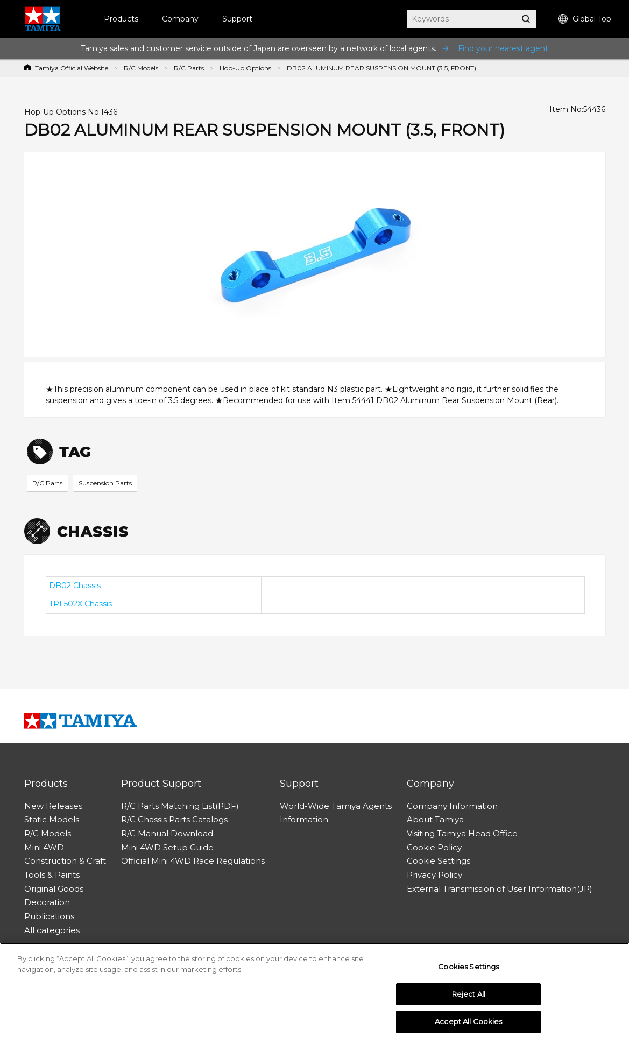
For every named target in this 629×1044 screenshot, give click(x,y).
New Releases (53, 806)
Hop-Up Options (245, 68)
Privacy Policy (434, 875)
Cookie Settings (438, 861)
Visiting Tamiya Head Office (462, 833)
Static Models (51, 819)
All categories (52, 930)
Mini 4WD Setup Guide (167, 847)
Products (121, 19)
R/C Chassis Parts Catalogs (174, 819)
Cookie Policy (434, 847)
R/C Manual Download (167, 833)
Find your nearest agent (503, 48)
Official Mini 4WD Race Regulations (193, 861)
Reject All (468, 994)
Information (304, 819)
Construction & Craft (65, 861)
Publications (49, 916)
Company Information (452, 806)
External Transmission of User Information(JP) (499, 889)
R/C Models (141, 68)
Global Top (584, 19)
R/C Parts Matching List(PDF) (180, 806)
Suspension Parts (105, 483)
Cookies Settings (468, 967)
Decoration (47, 902)
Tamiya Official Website (71, 68)
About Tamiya (435, 819)
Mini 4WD (44, 847)
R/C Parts (189, 68)
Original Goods (53, 889)
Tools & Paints (52, 875)
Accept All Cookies (468, 1022)
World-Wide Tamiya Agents (336, 806)
